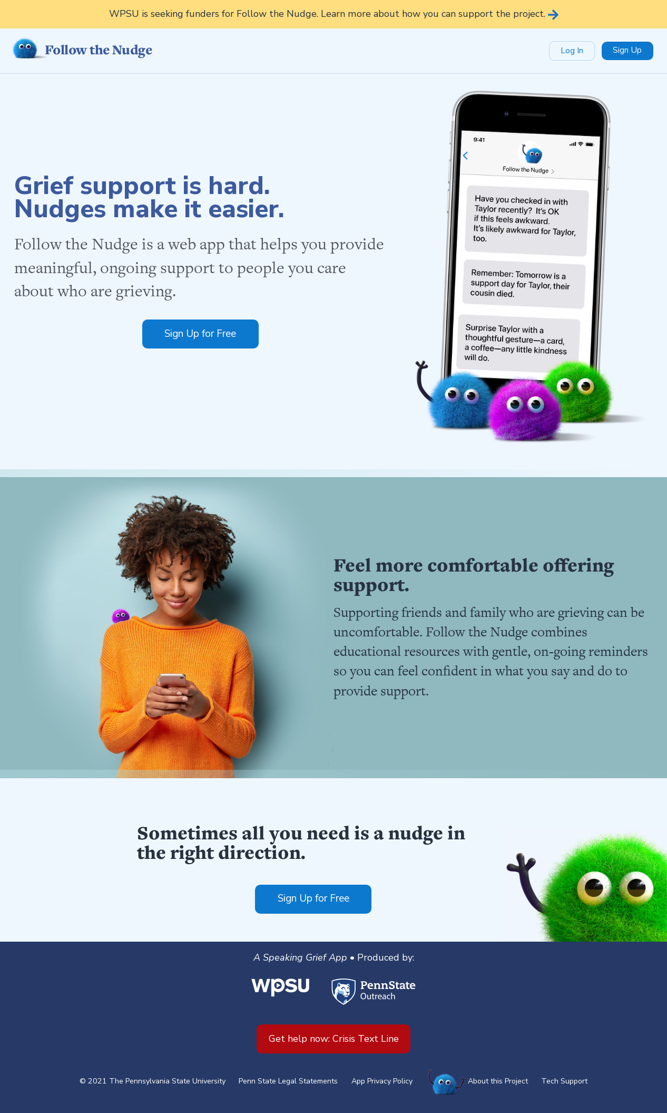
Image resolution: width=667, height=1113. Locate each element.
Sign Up (627, 50)
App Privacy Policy (382, 1081)
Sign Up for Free (200, 334)
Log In (572, 50)
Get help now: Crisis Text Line (334, 1038)
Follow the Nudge (81, 50)
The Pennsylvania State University (167, 1081)
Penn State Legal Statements (288, 1081)
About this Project (498, 1081)
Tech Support (564, 1081)
